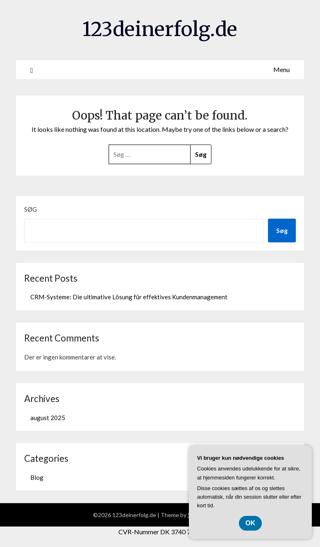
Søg (30, 209)
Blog (36, 477)
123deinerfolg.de (159, 29)
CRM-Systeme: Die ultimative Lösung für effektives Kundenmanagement (128, 297)
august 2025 (47, 417)
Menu (281, 69)
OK (250, 523)
